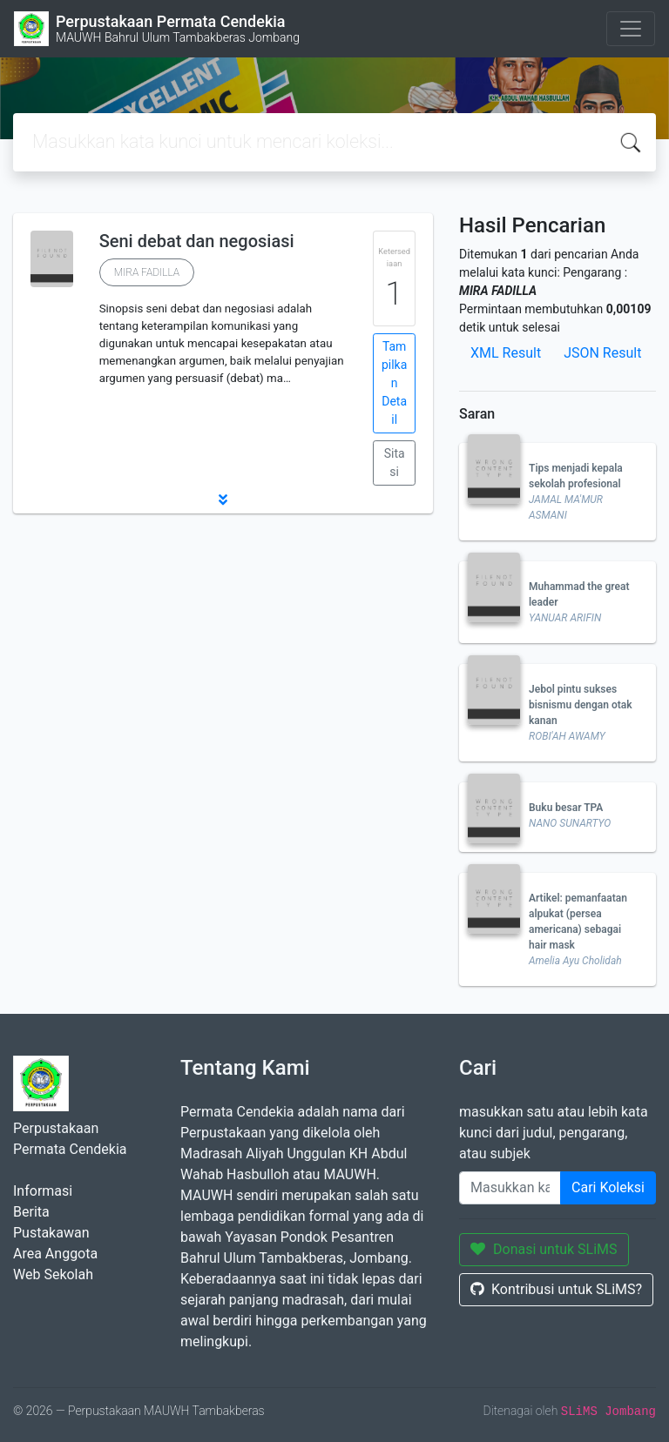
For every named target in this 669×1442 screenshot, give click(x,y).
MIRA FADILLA (146, 272)
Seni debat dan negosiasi (196, 241)
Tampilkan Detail (394, 382)
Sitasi (394, 462)
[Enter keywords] (510, 1187)
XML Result (505, 353)
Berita (31, 1212)
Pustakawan (51, 1232)
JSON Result (602, 353)
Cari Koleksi (608, 1187)
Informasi (42, 1191)
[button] (223, 499)
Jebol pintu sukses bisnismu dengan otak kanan (580, 705)
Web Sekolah (53, 1274)
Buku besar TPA (566, 807)
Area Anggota (55, 1253)
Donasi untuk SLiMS (544, 1249)
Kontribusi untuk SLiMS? (556, 1289)
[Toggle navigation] (630, 28)
